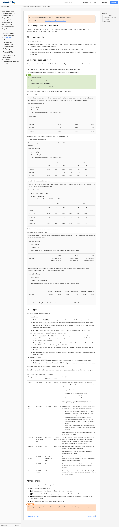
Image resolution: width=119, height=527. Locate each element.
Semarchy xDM (5, 6)
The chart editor (8, 40)
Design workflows (7, 22)
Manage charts (106, 21)
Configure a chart (9, 44)
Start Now (114, 2)
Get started (6, 31)
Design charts (7, 37)
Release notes (6, 9)
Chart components (107, 15)
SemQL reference (6, 57)
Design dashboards (7, 29)
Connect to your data (8, 35)
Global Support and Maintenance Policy (55, 21)
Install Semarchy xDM (8, 11)
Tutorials (96, 2)
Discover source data (7, 15)
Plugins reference (6, 59)
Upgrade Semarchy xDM (8, 13)
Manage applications (8, 33)
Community (104, 2)
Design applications (7, 20)
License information (7, 64)
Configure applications (9, 49)
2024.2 (114, 6)
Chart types (106, 19)
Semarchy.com (87, 2)
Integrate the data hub (8, 26)
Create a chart (8, 42)
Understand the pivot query (109, 17)
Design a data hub (7, 18)
